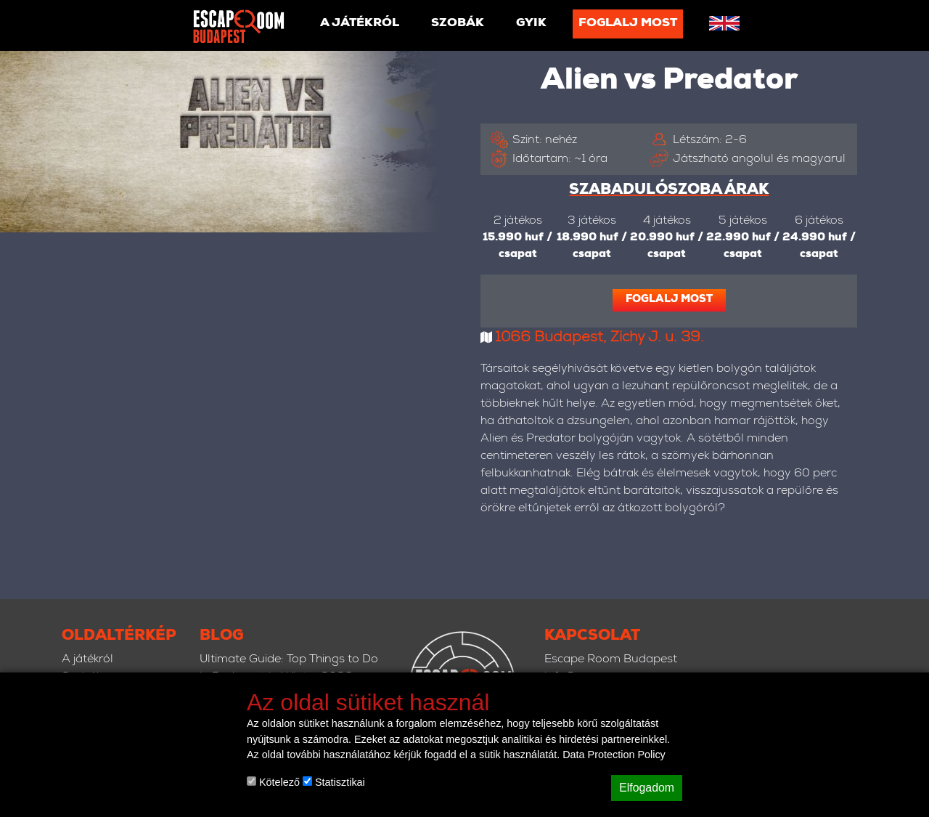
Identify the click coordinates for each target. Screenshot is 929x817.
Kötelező (273, 782)
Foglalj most (627, 24)
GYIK (531, 24)
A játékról (359, 24)
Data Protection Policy (614, 754)
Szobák (457, 24)
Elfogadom (646, 787)
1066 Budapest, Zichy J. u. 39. (599, 338)
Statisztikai (334, 782)
